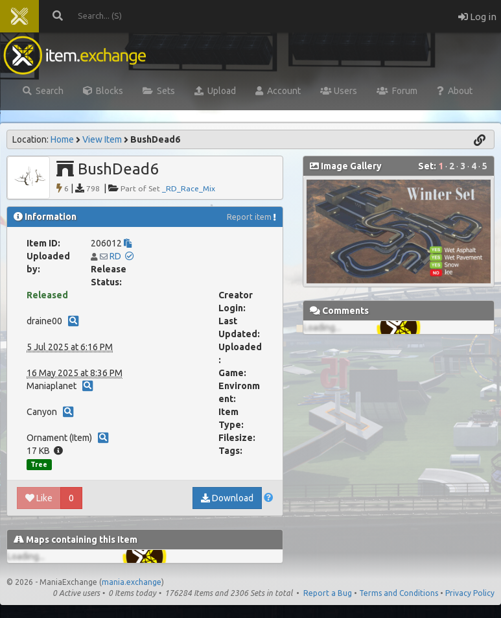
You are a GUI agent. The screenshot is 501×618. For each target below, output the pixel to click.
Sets (159, 91)
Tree (38, 464)
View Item (102, 139)
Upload (215, 91)
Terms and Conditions (398, 593)
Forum (397, 91)
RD (115, 256)
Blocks (103, 91)
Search (43, 91)
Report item (249, 217)
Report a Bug (327, 593)
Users (338, 91)
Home (62, 139)
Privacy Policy (470, 593)
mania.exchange (131, 582)
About (454, 91)
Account (278, 91)
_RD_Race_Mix (188, 188)
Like (38, 498)
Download (227, 498)
